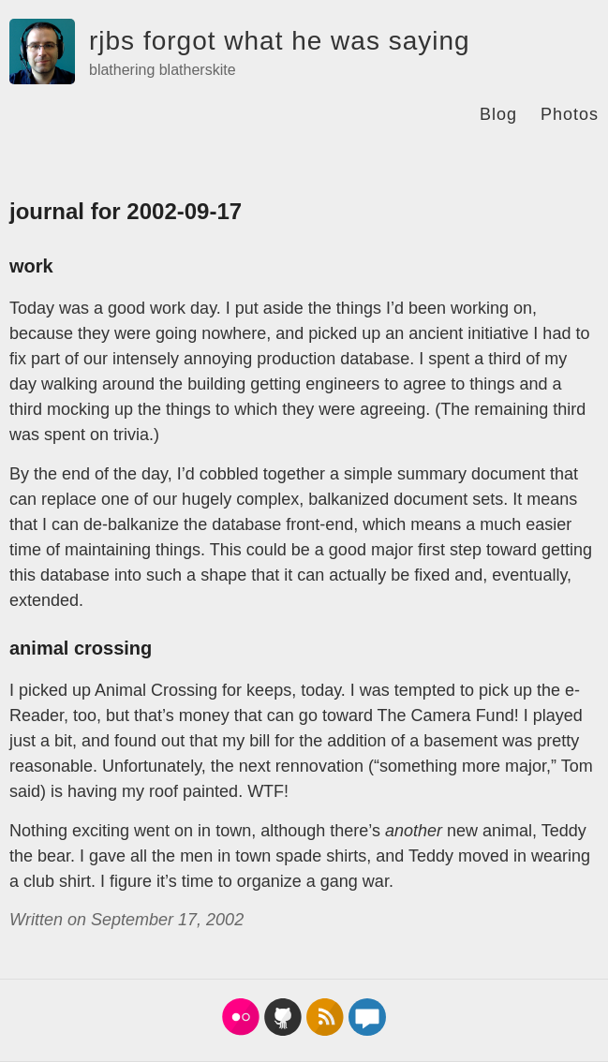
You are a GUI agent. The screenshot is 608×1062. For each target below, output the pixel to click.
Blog (498, 114)
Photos (570, 114)
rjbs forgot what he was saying (279, 40)
